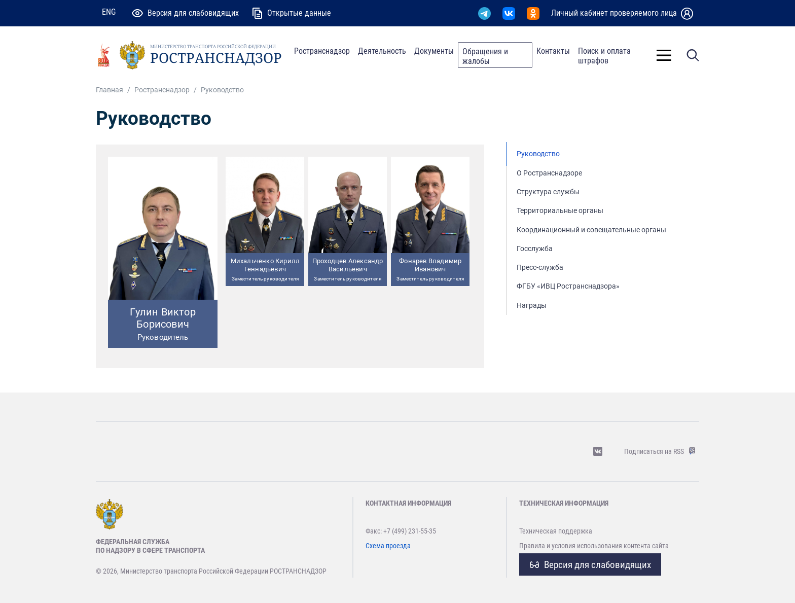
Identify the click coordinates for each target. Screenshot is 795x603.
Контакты (553, 51)
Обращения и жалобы (485, 56)
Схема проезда (388, 546)
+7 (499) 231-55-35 (409, 531)
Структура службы (548, 192)
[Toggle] (664, 55)
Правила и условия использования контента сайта (594, 546)
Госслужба (535, 248)
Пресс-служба (540, 267)
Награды (532, 305)
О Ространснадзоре (549, 173)
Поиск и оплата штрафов (604, 55)
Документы (434, 51)
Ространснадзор (322, 51)
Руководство (538, 154)
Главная (109, 90)
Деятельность (382, 51)
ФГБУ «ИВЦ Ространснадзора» (568, 286)
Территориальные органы (560, 210)
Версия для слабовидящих (590, 565)
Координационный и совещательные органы (591, 230)
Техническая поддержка (555, 531)
